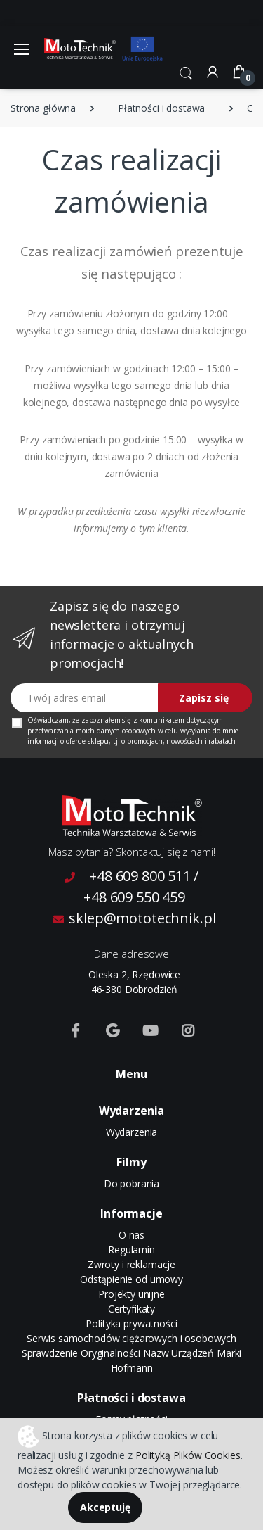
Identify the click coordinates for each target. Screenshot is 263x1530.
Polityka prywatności (131, 1323)
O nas (131, 1234)
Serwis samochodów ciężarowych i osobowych (131, 1338)
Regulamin (131, 1249)
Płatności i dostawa (161, 108)
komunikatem (161, 720)
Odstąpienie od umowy (131, 1279)
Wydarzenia (132, 1132)
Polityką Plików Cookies (188, 1455)
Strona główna (43, 108)
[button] (186, 71)
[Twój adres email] (85, 697)
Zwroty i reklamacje (131, 1264)
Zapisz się (204, 697)
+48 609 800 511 (140, 875)
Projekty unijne (131, 1294)
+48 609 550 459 (134, 896)
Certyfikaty (131, 1308)
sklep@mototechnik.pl (134, 918)
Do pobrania (131, 1183)
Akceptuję (105, 1507)
